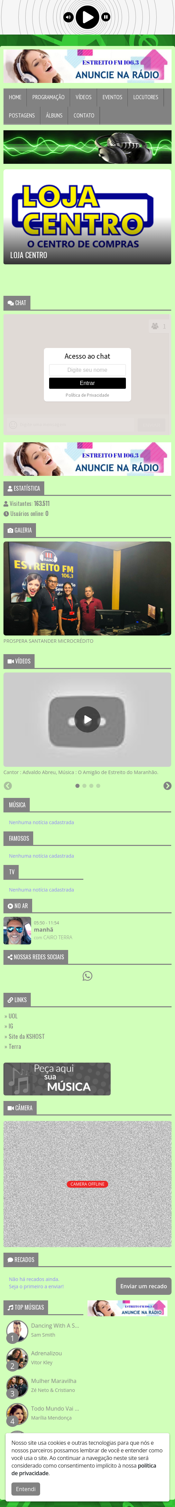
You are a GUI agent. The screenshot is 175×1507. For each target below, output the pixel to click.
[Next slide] (171, 648)
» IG (8, 1025)
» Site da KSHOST (24, 1036)
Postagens (22, 115)
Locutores (145, 97)
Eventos (112, 97)
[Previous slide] (4, 648)
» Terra (12, 1046)
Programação (49, 97)
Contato (84, 115)
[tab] (77, 786)
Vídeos (84, 97)
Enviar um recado (143, 1286)
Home (15, 97)
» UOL (11, 1015)
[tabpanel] (87, 593)
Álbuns (54, 115)
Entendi (26, 1489)
